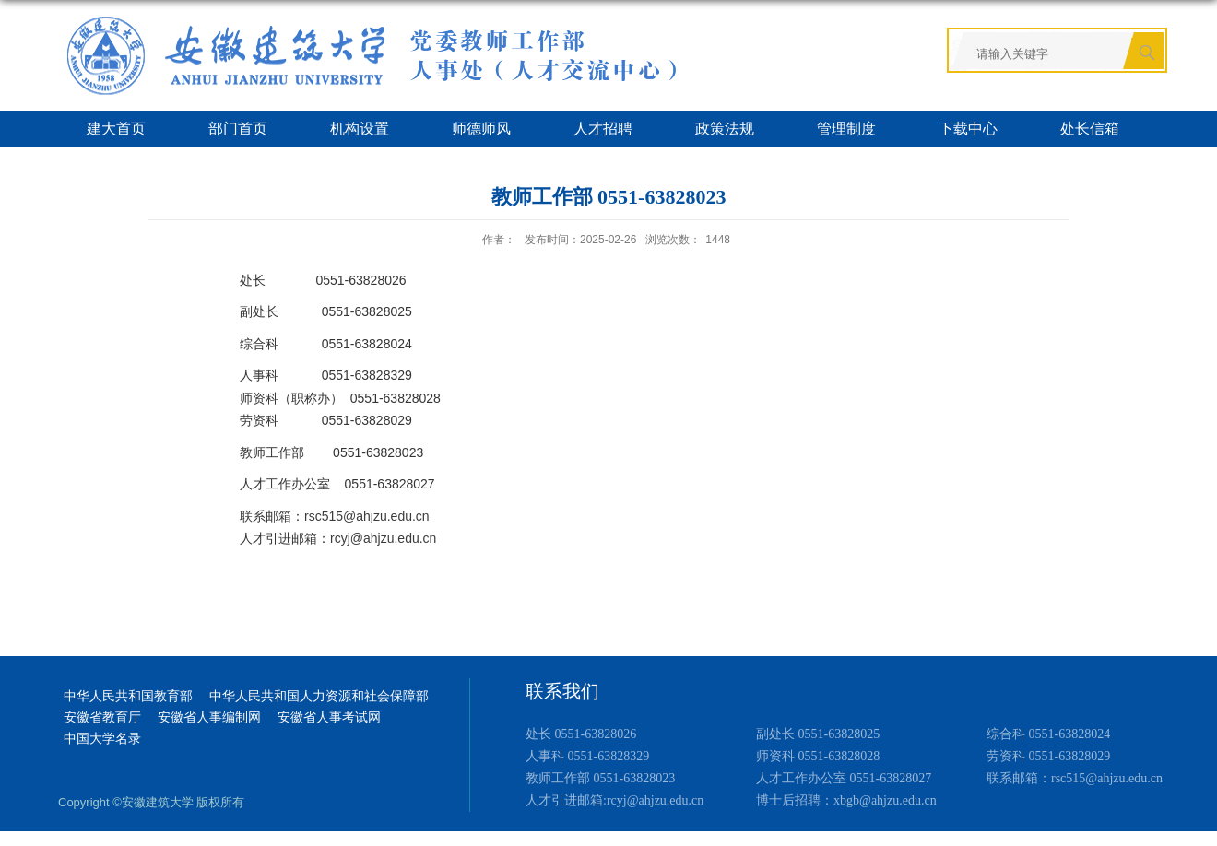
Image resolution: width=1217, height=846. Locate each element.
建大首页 (116, 128)
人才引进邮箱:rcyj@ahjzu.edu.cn (614, 800)
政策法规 (724, 128)
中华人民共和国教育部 (128, 696)
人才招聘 (602, 128)
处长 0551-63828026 (581, 734)
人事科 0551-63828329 (587, 756)
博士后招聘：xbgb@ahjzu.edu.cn (846, 800)
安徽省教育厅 (102, 717)
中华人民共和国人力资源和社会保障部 (319, 696)
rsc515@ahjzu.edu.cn (367, 516)
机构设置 (359, 128)
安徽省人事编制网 (209, 717)
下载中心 (968, 128)
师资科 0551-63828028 (818, 756)
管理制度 (846, 128)
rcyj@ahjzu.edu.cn (383, 538)
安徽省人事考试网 (329, 717)
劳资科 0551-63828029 (1048, 756)
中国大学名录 (102, 739)
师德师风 (481, 128)
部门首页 (237, 128)
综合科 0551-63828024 (1048, 734)
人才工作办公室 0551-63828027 (843, 778)
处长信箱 (1089, 128)
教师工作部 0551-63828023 (600, 778)
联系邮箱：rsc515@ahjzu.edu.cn (1075, 778)
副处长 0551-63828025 (818, 734)
